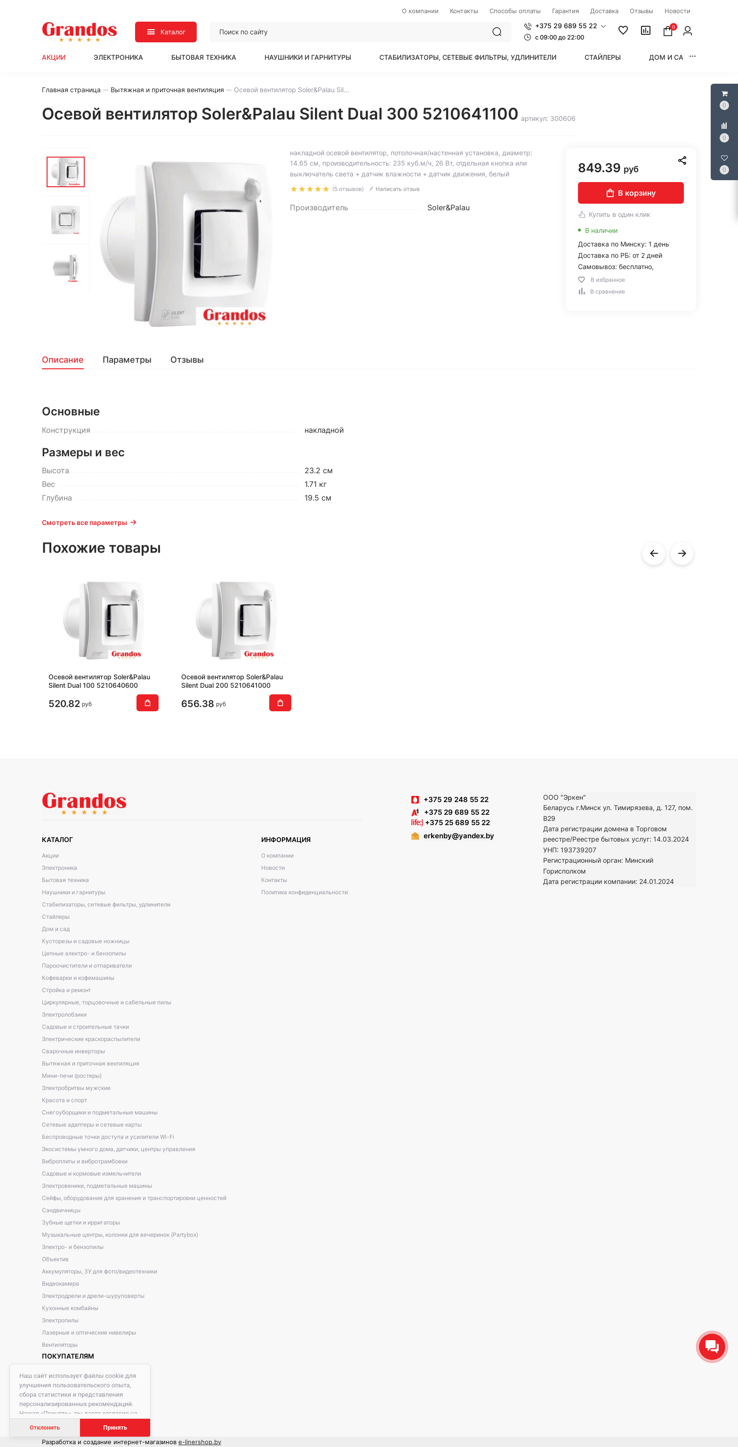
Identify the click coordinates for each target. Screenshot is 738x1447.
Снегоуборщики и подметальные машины (100, 1112)
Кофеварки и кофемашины (78, 977)
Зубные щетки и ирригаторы (81, 1222)
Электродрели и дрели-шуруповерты (93, 1295)
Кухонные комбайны (70, 1308)
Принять (115, 1427)
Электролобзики (64, 1014)
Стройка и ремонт (66, 990)
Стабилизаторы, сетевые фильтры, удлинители (467, 57)
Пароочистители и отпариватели (87, 965)
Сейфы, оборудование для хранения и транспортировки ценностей (134, 1197)
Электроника (118, 57)
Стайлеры (603, 57)
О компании (277, 855)
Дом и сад (669, 57)
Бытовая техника (203, 57)
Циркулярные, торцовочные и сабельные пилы (106, 1002)
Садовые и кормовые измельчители (91, 1173)
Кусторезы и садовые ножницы (85, 941)
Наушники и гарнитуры (308, 57)
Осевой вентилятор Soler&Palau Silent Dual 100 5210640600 (99, 681)
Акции (53, 57)
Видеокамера (60, 1283)
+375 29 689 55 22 (450, 812)
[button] (565, 26)
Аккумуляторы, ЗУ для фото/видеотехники (99, 1271)
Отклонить (45, 1427)
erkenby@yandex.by (459, 835)
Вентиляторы (60, 1344)
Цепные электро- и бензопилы (84, 953)
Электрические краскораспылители (91, 1038)
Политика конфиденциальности (304, 892)
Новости (273, 867)
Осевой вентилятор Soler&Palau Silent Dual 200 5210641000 (232, 681)
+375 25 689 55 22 (450, 822)
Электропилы (60, 1320)
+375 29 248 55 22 (456, 799)
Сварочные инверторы (73, 1051)
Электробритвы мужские (76, 1087)
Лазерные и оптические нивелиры (89, 1332)
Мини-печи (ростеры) (72, 1075)
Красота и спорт (64, 1100)
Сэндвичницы (61, 1210)
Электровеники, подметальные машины (97, 1185)
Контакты (274, 879)
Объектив (55, 1259)
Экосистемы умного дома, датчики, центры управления (118, 1149)
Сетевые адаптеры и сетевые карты (92, 1124)
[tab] (67, 359)
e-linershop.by (199, 1442)
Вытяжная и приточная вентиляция (90, 1063)
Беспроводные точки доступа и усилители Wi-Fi (108, 1136)
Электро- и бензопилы (73, 1246)
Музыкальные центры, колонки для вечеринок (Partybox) (120, 1234)
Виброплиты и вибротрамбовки (85, 1161)
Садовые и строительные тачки (85, 1026)
